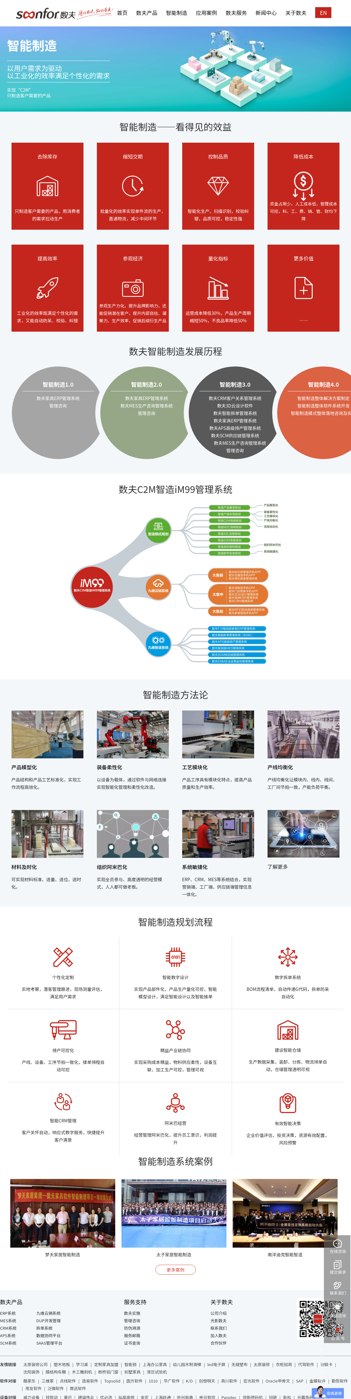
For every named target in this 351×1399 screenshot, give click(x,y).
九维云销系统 (48, 1313)
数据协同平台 (48, 1335)
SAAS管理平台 (49, 1343)
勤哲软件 (340, 1381)
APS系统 (8, 1335)
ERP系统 (8, 1313)
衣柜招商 (284, 1364)
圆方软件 (134, 1381)
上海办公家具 (155, 1364)
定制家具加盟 (106, 1364)
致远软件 (78, 1388)
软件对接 (8, 1381)
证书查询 (132, 1343)
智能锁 (131, 1364)
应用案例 (206, 12)
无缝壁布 (239, 1364)
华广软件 (172, 1381)
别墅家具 (133, 1372)
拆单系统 (44, 1328)
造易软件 (90, 1381)
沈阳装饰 (31, 1372)
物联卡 (326, 1364)
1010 (153, 1381)
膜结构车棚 (55, 1372)
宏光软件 (251, 1381)
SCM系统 (8, 1343)
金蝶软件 (318, 1381)
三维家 (47, 1381)
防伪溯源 (132, 1328)
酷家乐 (29, 1381)
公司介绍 (219, 1313)
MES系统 (8, 1320)
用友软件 (33, 1388)
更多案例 (176, 1269)
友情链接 (8, 1364)
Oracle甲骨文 (278, 1381)
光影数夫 (219, 1320)
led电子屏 (216, 1364)
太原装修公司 (35, 1364)
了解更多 (278, 866)
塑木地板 (62, 1364)
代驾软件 (306, 1364)
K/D (189, 1381)
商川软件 (229, 1381)
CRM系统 (8, 1328)
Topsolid (112, 1381)
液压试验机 (157, 1372)
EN (323, 12)
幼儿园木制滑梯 (187, 1364)
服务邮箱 (132, 1335)
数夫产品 (146, 12)
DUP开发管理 (48, 1320)
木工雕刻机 (82, 1372)
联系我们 (219, 1328)
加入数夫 (219, 1335)
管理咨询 (132, 1320)
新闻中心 (266, 12)
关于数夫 (295, 12)
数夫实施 (132, 1313)
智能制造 (176, 12)
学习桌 (82, 1364)
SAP (299, 1381)
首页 (122, 12)
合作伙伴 (219, 1343)
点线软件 (68, 1381)
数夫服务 (236, 12)
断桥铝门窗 (108, 1372)
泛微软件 (56, 1388)
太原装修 (262, 1364)
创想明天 (207, 1381)
